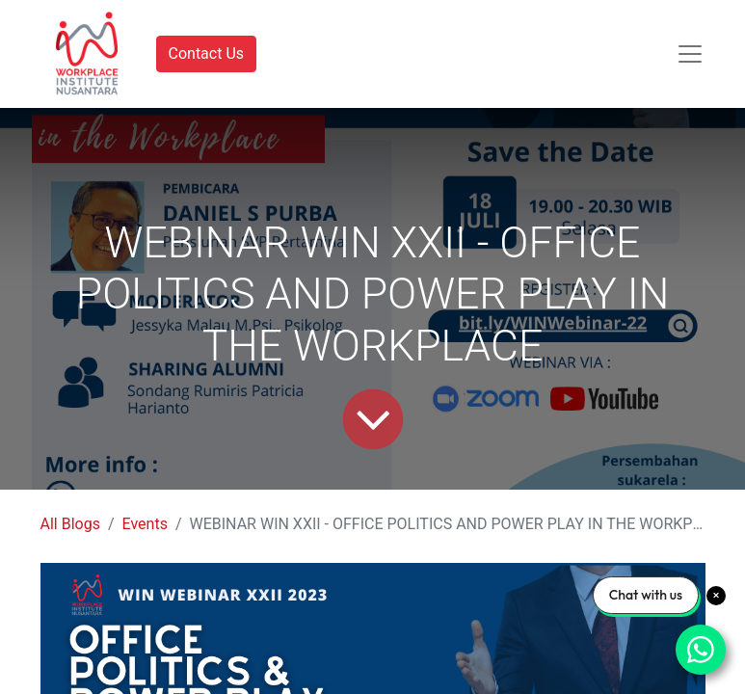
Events (145, 524)
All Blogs (70, 524)
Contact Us (207, 53)
